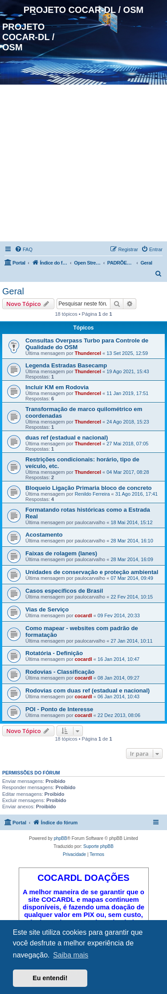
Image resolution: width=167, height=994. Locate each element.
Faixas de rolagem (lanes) (61, 553)
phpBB (60, 838)
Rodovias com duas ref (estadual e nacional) (87, 690)
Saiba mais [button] (70, 955)
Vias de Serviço (47, 609)
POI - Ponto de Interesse (59, 709)
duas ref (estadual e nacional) (66, 437)
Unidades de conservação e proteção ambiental (91, 572)
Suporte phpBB (98, 846)
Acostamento (44, 534)
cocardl (83, 615)
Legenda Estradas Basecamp (66, 365)
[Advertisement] (83, 164)
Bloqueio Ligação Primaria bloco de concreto (88, 488)
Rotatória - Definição (54, 653)
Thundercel (88, 353)
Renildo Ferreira (92, 494)
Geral (13, 291)
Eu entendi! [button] (50, 978)
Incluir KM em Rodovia (57, 387)
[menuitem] (24, 249)
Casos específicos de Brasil (64, 590)
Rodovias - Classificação (59, 671)
